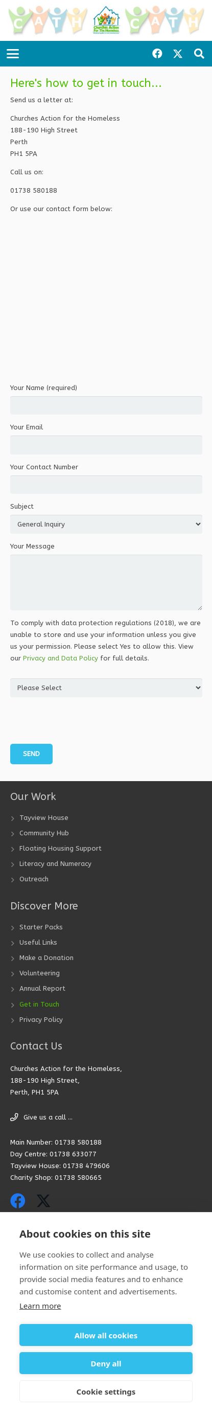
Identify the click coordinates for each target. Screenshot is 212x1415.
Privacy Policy (41, 1019)
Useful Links (38, 942)
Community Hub (44, 833)
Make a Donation (46, 958)
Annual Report (42, 988)
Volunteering (39, 973)
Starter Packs (41, 927)
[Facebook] (157, 54)
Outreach (34, 879)
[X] (178, 54)
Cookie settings (106, 1391)
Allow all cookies (106, 1335)
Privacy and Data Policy (60, 658)
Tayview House (43, 817)
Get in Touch (39, 1004)
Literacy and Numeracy (55, 864)
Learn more (40, 1305)
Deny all (105, 1363)
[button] (13, 54)
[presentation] (88, 724)
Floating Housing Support (60, 848)
